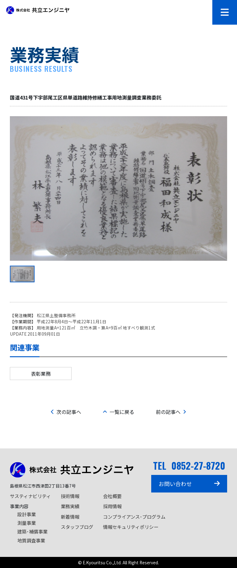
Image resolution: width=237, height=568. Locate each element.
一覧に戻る (118, 411)
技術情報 (70, 495)
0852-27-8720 (198, 465)
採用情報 (112, 506)
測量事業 (26, 522)
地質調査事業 (31, 540)
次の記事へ (66, 411)
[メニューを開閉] (224, 12)
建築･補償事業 (32, 531)
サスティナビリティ (30, 495)
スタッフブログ (77, 526)
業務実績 (70, 506)
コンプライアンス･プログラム (134, 516)
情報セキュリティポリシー (130, 526)
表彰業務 (41, 373)
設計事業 (26, 514)
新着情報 (70, 516)
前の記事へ (171, 411)
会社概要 (112, 495)
